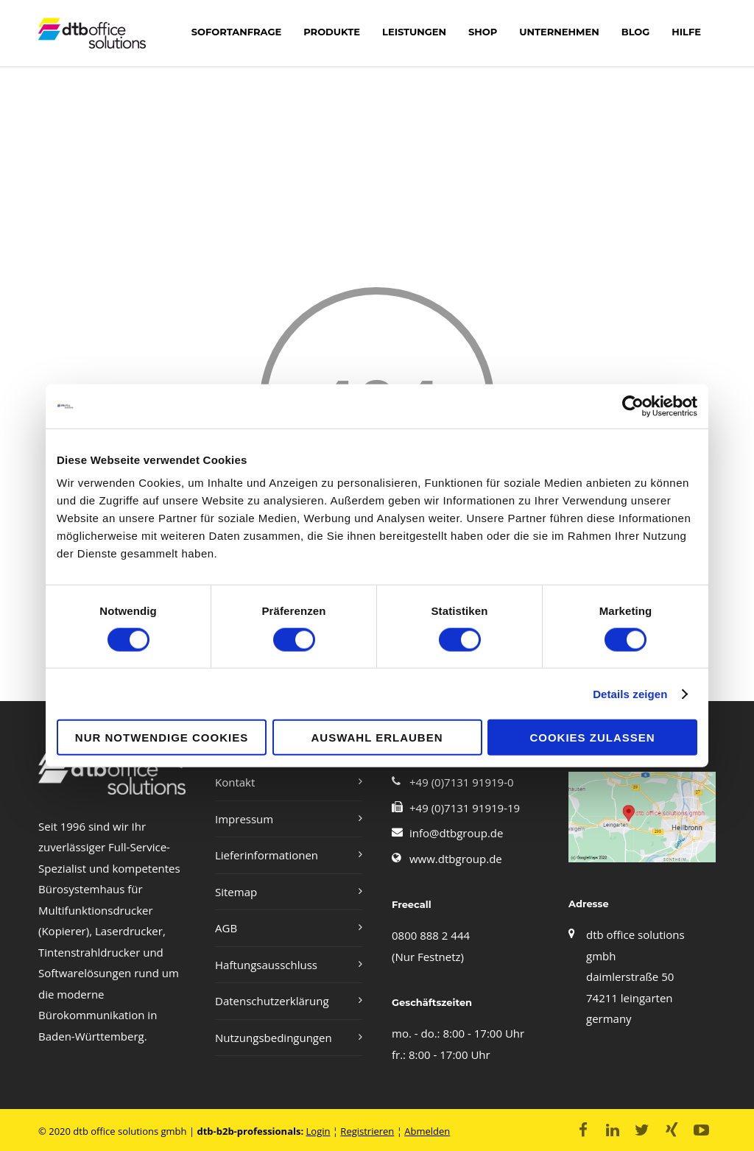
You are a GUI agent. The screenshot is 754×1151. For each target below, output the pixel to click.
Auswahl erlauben (377, 737)
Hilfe (686, 32)
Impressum (244, 819)
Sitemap (236, 891)
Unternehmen (559, 32)
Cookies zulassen (592, 737)
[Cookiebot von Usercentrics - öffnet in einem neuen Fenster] (632, 406)
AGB (226, 928)
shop (482, 32)
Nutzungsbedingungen (273, 1037)
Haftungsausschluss (266, 964)
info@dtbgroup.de (456, 833)
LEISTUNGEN (414, 32)
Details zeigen (630, 693)
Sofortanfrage (236, 32)
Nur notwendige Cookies (161, 737)
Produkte (331, 32)
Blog (635, 32)
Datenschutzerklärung (272, 1000)
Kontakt (235, 782)
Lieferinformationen (266, 855)
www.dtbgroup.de (455, 858)
